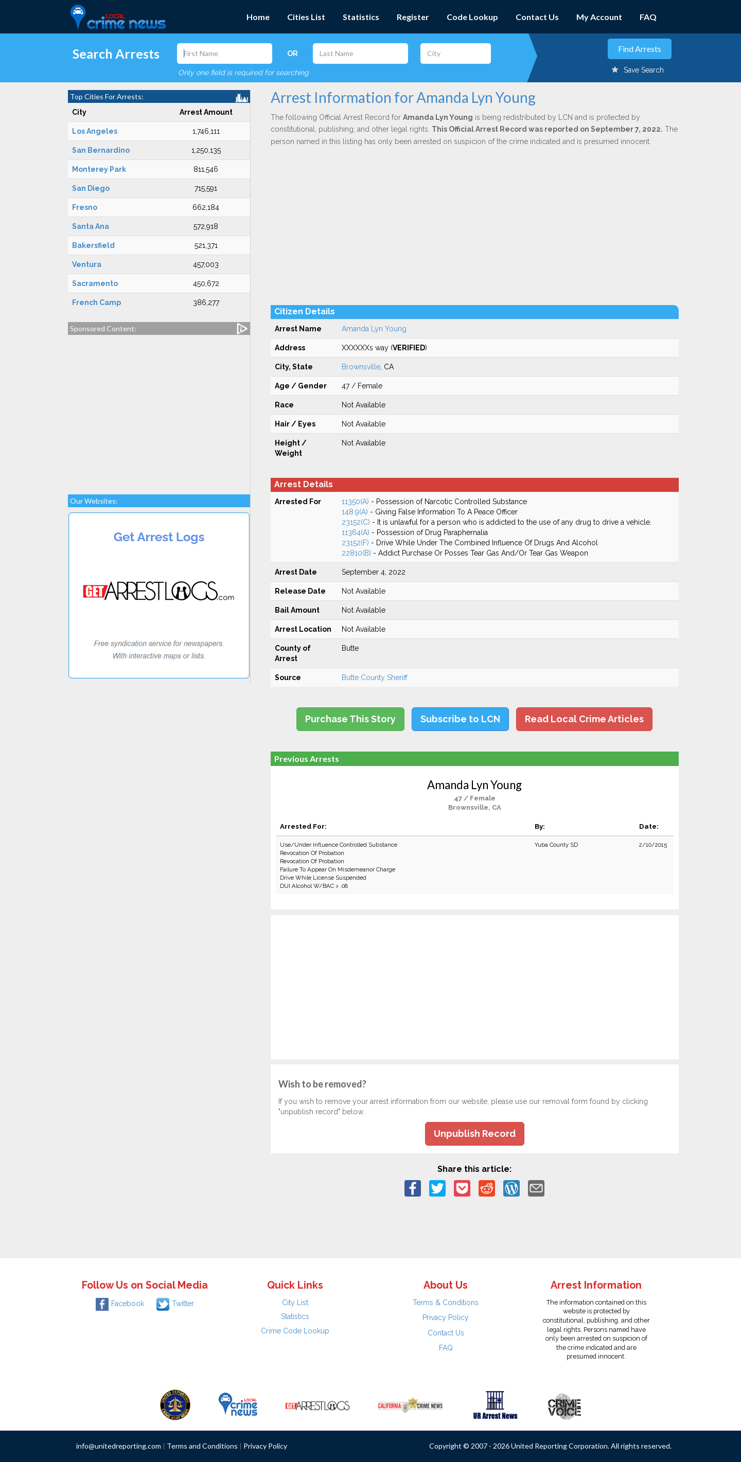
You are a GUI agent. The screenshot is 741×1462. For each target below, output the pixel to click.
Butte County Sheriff (375, 677)
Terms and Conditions (202, 1445)
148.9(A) (355, 512)
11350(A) (355, 501)
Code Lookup (472, 17)
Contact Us (537, 17)
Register (413, 17)
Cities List (306, 17)
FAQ (648, 17)
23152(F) (355, 543)
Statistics (361, 17)
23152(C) (356, 522)
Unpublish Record (475, 1133)
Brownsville (361, 367)
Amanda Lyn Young (374, 329)
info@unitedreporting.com (118, 1445)
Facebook (120, 1303)
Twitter (175, 1303)
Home (258, 17)
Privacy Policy (445, 1317)
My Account (599, 17)
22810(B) (356, 553)
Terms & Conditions (446, 1302)
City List (295, 1302)
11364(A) (355, 532)
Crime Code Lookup (295, 1331)
